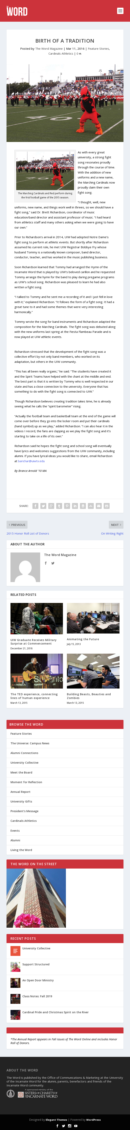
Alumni (15, 840)
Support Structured (35, 964)
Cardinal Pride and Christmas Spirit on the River (55, 1012)
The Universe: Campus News (29, 743)
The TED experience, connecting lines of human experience (34, 696)
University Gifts (21, 801)
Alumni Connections (24, 753)
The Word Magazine (49, 48)
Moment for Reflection (26, 782)
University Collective (24, 762)
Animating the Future (83, 639)
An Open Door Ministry (38, 980)
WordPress (93, 1120)
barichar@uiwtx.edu (31, 461)
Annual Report (20, 792)
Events (15, 830)
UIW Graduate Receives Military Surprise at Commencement (33, 641)
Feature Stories (98, 48)
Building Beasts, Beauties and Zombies (89, 696)
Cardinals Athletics (60, 53)
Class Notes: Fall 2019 (37, 996)
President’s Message (24, 811)
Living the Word (21, 850)
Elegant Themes (56, 1120)
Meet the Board (21, 772)
